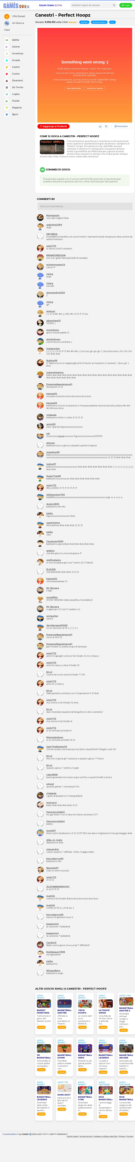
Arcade (12, 60)
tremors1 (51, 802)
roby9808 (52, 774)
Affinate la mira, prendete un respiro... (63, 1020)
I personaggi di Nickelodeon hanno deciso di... (105, 1107)
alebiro (50, 550)
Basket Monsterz (43, 1011)
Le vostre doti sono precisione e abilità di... (85, 1020)
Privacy (122, 1136)
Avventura (13, 53)
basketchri (52, 924)
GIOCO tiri (62, 1082)
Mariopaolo (52, 215)
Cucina (12, 74)
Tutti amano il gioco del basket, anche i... (44, 1020)
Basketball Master (64, 1011)
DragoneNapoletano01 (59, 384)
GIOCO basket (41, 996)
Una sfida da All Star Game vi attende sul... (105, 1020)
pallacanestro (99, 22)
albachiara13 (53, 320)
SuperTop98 (53, 476)
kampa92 (51, 393)
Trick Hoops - (82, 1011)
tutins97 (51, 464)
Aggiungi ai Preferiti (53, 126)
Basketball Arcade (126, 1056)
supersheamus (55, 372)
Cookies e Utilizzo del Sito (105, 1136)
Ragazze (13, 107)
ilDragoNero (53, 970)
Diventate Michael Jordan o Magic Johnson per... (124, 1020)
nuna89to (52, 597)
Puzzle (11, 101)
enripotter (52, 616)
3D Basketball (44, 1056)
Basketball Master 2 (126, 1009)
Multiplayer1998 (55, 952)
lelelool (50, 311)
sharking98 (53, 452)
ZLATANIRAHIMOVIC (58, 886)
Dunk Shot (64, 1094)
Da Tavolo (13, 87)
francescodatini (55, 812)
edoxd (50, 784)
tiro (112, 22)
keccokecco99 (54, 858)
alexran (50, 443)
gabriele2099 (54, 225)
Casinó (12, 67)
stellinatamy (53, 560)
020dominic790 (55, 494)
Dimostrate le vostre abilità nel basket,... (43, 1063)
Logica (12, 94)
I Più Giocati (14, 16)
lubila (49, 513)
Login (126, 5)
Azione (12, 46)
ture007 (51, 830)
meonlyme (52, 330)
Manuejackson (54, 737)
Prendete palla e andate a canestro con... (64, 1065)
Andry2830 (52, 504)
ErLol (49, 672)
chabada (51, 415)
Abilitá (11, 40)
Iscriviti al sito (86, 1136)
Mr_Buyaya (52, 588)
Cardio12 (51, 942)
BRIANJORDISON (55, 255)
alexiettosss (53, 339)
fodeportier (53, 348)
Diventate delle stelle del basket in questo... (43, 1106)
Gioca (41, 1027)
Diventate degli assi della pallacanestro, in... (85, 1106)
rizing (49, 274)
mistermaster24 (55, 264)
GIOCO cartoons (104, 1083)
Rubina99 (51, 360)
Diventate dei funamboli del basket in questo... (126, 1065)
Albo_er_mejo (54, 840)
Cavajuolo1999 (54, 541)
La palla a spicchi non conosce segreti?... (104, 1065)
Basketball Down (64, 1056)
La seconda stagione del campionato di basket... (125, 1106)
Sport (11, 114)
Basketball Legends (106, 1056)
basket (84, 22)
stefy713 (51, 246)
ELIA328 (51, 569)
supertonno (53, 522)
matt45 (50, 896)
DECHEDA (51, 234)
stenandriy (52, 849)
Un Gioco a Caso (14, 26)
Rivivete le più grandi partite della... (85, 1063)
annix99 (51, 424)
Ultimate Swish (104, 1011)
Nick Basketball (106, 1098)
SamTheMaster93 (56, 746)
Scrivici (130, 1136)
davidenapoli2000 (57, 625)
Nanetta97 (52, 868)
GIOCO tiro (125, 995)
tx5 (48, 433)
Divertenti (13, 80)
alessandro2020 (55, 292)
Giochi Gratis (46, 5)
